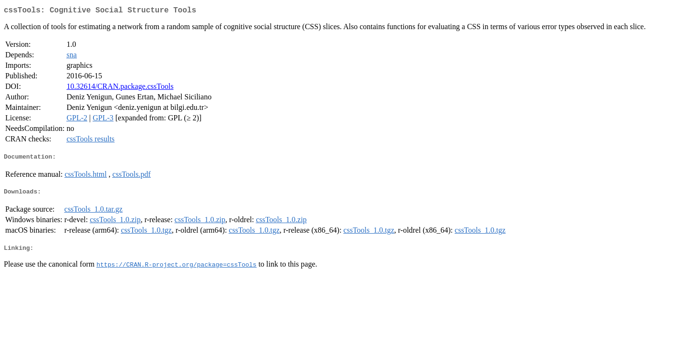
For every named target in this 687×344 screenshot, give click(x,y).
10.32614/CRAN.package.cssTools (119, 88)
